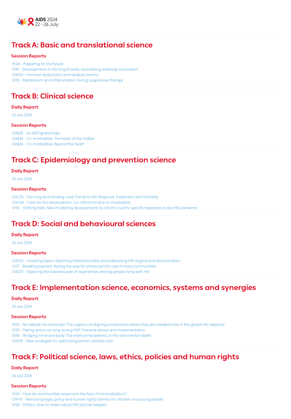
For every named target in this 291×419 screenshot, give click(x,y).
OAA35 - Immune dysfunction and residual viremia (55, 75)
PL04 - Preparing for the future (37, 64)
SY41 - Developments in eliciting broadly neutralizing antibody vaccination (75, 69)
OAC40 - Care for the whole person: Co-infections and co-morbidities (71, 202)
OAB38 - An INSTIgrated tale (36, 133)
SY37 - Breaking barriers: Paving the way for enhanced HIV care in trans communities (84, 266)
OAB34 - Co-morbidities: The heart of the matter (53, 138)
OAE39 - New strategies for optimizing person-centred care (62, 341)
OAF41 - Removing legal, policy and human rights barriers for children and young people (87, 399)
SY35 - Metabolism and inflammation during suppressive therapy (67, 80)
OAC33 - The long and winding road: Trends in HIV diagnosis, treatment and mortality (85, 197)
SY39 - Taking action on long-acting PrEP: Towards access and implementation (78, 330)
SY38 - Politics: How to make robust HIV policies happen (59, 405)
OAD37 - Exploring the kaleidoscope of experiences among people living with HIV (81, 272)
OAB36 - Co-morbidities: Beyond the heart (48, 144)
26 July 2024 (22, 115)
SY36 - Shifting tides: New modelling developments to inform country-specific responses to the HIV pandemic (105, 208)
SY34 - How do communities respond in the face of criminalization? (69, 394)
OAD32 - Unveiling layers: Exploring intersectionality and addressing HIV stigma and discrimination (96, 261)
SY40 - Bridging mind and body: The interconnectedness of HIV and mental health (81, 335)
